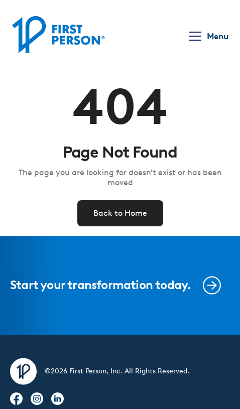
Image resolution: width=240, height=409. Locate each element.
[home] (58, 36)
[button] (207, 36)
